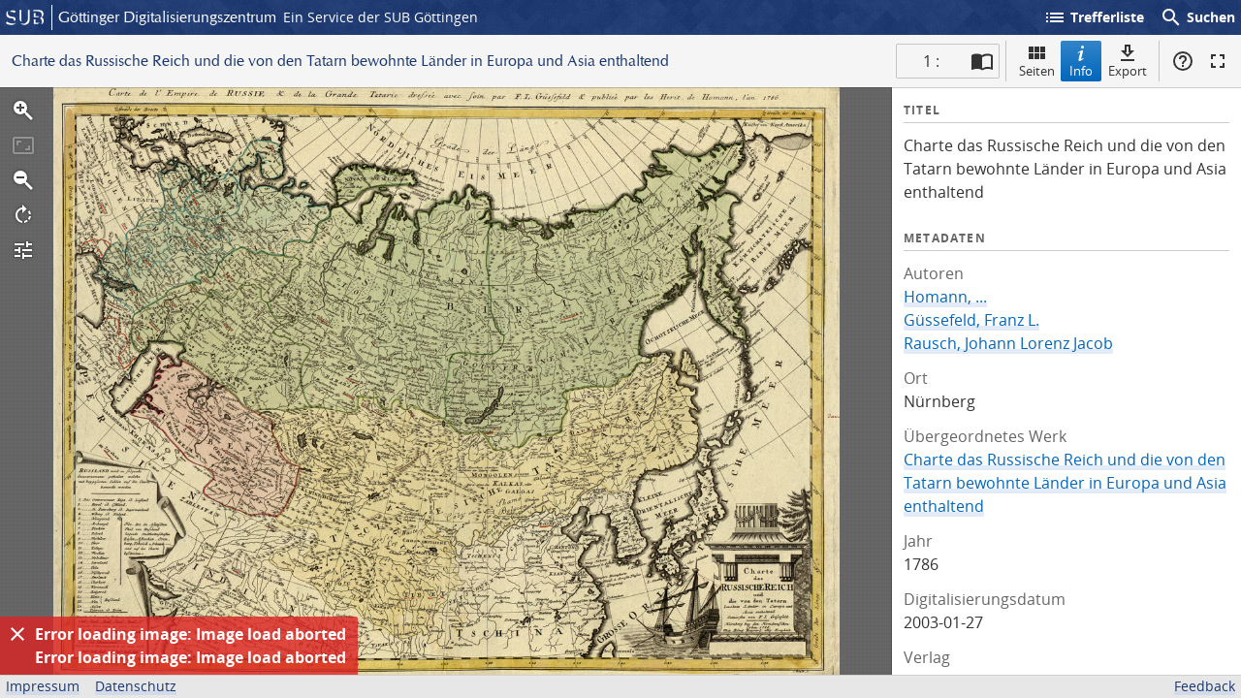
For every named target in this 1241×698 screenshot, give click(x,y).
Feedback (1204, 686)
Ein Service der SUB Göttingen (380, 17)
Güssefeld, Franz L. (971, 320)
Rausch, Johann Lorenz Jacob (1008, 343)
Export (1127, 60)
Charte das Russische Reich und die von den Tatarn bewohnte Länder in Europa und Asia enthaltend (1065, 483)
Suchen (1197, 17)
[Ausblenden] (17, 634)
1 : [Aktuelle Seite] (931, 61)
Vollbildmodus (1217, 61)
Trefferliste (1093, 17)
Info (1081, 60)
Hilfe (1182, 61)
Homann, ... (945, 296)
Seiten (1037, 60)
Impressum (43, 686)
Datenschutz (135, 686)
